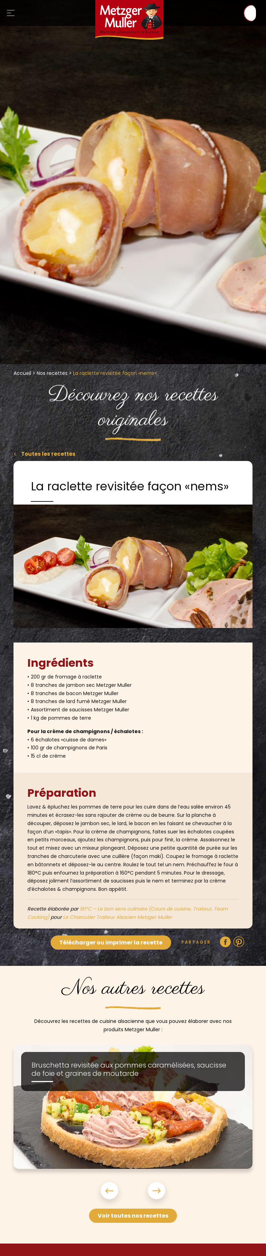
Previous (117, 1190)
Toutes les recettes (48, 454)
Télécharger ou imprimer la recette (110, 942)
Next (148, 1190)
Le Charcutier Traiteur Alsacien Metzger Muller (117, 917)
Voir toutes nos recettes (133, 1216)
